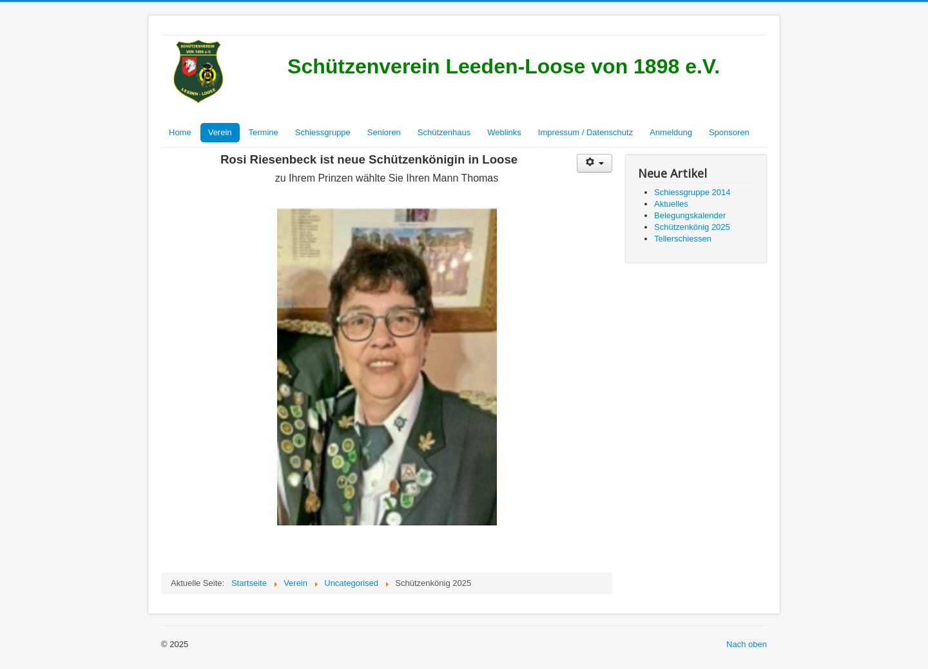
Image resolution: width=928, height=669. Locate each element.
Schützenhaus (444, 132)
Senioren (384, 132)
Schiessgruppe (323, 132)
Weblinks (504, 132)
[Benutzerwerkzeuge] (594, 163)
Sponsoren (729, 132)
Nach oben (746, 644)
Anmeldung (671, 132)
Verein (220, 132)
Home (180, 132)
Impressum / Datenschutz (585, 132)
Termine (263, 132)
